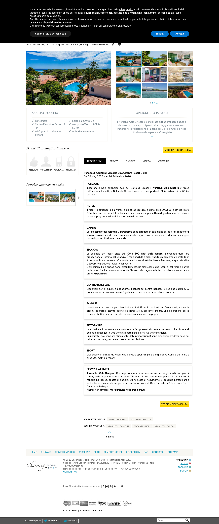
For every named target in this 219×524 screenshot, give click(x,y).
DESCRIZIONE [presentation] (94, 161)
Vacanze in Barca (164, 426)
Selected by (133, 452)
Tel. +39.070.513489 (98, 45)
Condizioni (97, 511)
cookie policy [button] (53, 16)
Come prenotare (113, 452)
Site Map (173, 452)
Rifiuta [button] (160, 33)
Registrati (36, 521)
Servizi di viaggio (65, 452)
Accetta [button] (179, 33)
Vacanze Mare (141, 426)
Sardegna (84, 452)
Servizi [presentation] (114, 161)
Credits (66, 511)
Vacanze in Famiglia (118, 426)
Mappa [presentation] (147, 161)
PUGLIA (185, 471)
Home (34, 452)
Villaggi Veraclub (141, 420)
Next (76, 197)
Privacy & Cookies (81, 511)
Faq (146, 452)
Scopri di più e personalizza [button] (50, 33)
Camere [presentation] (130, 161)
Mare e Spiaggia (117, 420)
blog (97, 452)
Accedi (27, 521)
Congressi (158, 452)
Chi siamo (45, 452)
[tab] (95, 161)
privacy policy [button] (126, 9)
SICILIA (186, 464)
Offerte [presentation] (163, 161)
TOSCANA (184, 467)
